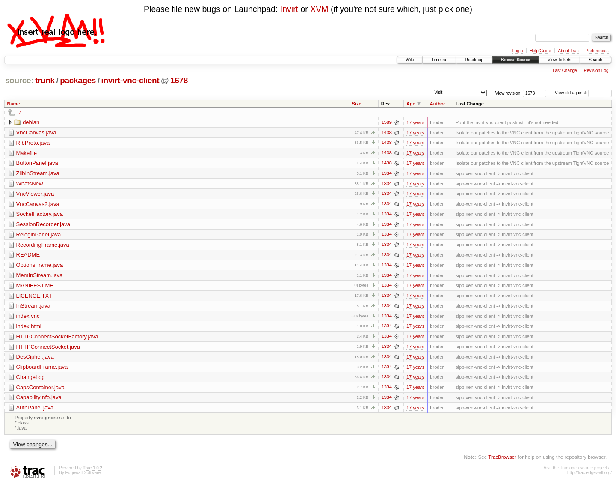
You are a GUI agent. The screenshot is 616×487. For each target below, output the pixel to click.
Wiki (410, 59)
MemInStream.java (39, 276)
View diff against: (583, 92)
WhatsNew (29, 184)
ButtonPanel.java (37, 163)
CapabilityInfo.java (39, 400)
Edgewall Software (83, 475)
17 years (415, 122)
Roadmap (474, 59)
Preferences (597, 50)
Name (13, 103)
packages (78, 80)
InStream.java (33, 307)
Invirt (289, 9)
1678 (179, 80)
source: (19, 80)
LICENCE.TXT (34, 297)
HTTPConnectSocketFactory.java (57, 338)
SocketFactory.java (39, 215)
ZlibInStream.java (37, 173)
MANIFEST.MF (34, 287)
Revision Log (596, 70)
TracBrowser (502, 459)
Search (595, 59)
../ (18, 112)
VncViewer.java (35, 194)
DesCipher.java (35, 359)
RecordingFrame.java (42, 245)
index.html (28, 328)
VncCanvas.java (36, 132)
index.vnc (28, 317)
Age (410, 103)
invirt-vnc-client (130, 80)
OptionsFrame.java (39, 266)
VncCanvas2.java (37, 204)
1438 (386, 132)
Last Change (565, 70)
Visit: (439, 92)
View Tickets (559, 59)
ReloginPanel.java (38, 235)
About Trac (568, 50)
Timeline (439, 59)
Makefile (26, 153)
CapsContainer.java (40, 389)
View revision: (508, 92)
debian (31, 122)
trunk (45, 80)
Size (356, 103)
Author (437, 103)
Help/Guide (540, 50)
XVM (319, 9)
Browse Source (515, 59)
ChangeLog (30, 379)
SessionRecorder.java (43, 225)
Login (517, 50)
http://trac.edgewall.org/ (589, 475)
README (28, 256)
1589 (386, 122)
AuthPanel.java (34, 410)
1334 (386, 173)
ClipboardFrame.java (42, 369)
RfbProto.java (33, 143)
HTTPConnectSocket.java (48, 348)
